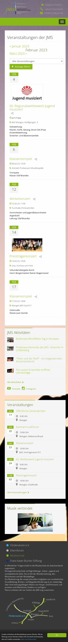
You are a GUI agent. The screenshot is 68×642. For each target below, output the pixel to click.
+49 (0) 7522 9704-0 (53, 9)
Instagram (29, 388)
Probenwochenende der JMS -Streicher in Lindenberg (39, 349)
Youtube (13, 388)
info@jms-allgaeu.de (53, 13)
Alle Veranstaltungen (18, 492)
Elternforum (17, 550)
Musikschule (17, 555)
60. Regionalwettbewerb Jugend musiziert (32, 107)
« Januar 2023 (19, 46)
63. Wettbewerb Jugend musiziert (35, 459)
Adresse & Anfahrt (53, 4)
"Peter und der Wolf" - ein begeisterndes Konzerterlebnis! (39, 360)
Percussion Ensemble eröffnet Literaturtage (33, 371)
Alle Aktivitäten (15, 382)
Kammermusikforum (27, 427)
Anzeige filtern (21, 66)
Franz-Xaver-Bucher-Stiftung (26, 561)
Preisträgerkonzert (23, 256)
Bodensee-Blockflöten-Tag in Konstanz (37, 338)
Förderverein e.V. (20, 545)
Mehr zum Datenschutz (28, 639)
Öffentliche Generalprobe (30, 411)
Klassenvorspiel (21, 159)
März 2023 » (18, 53)
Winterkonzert (20, 199)
